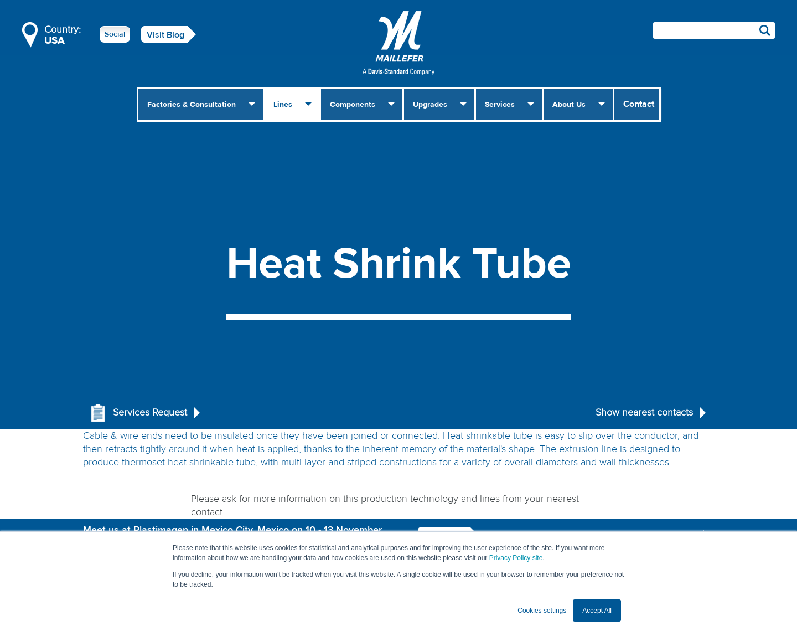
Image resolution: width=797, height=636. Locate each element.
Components (352, 105)
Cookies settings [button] (541, 610)
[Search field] (714, 30)
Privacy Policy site (516, 558)
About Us (569, 105)
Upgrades (430, 105)
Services (500, 105)
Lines (282, 105)
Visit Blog (165, 34)
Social (115, 34)
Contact (638, 104)
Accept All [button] (597, 610)
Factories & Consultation (191, 105)
